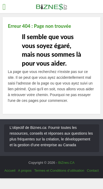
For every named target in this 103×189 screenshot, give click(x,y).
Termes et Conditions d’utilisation (59, 170)
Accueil (9, 170)
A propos (24, 170)
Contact (93, 170)
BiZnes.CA (66, 163)
